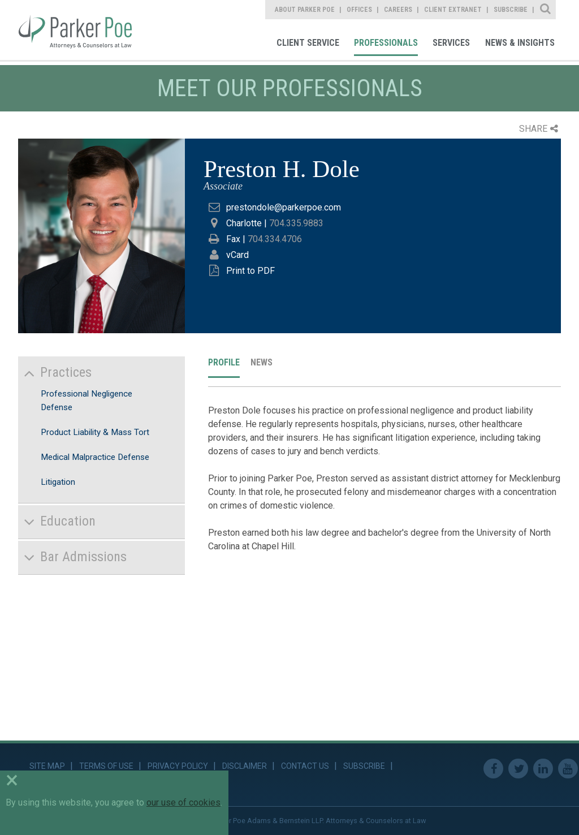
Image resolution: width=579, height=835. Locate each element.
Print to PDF (250, 270)
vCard (237, 254)
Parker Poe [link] (83, 30)
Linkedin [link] (543, 768)
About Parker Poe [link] (305, 10)
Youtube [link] (568, 768)
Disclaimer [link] (244, 766)
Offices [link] (359, 10)
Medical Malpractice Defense (95, 457)
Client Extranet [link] (453, 10)
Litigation (58, 482)
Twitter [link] (518, 768)
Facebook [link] (493, 768)
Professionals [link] (386, 42)
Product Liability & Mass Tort (95, 432)
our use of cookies (183, 802)
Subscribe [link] (511, 10)
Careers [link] (398, 10)
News (261, 362)
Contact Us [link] (305, 766)
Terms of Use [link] (106, 766)
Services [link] (451, 42)
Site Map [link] (47, 766)
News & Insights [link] (520, 42)
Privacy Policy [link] (178, 766)
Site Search (546, 9)
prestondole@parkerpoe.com (283, 207)
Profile (224, 362)
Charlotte (244, 223)
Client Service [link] (307, 42)
